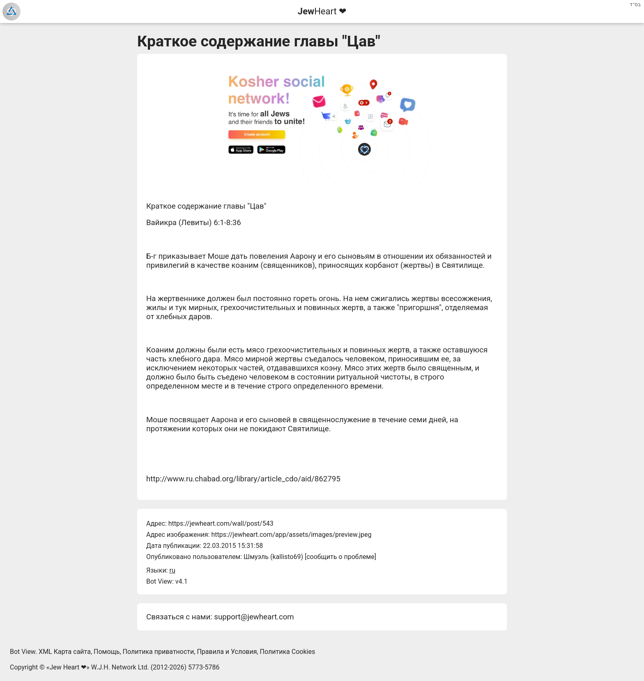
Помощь (107, 652)
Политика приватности (158, 652)
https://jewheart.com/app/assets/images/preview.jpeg (291, 534)
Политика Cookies (287, 652)
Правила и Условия (227, 652)
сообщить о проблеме (340, 557)
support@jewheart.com (254, 616)
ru (172, 570)
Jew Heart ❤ (67, 667)
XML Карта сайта (65, 652)
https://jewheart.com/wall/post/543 (221, 523)
